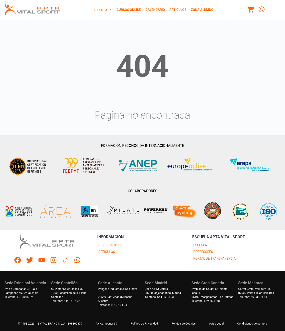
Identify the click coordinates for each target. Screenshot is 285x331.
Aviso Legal (216, 323)
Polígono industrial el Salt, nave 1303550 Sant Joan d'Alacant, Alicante (117, 295)
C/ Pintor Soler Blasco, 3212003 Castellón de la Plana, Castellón (69, 293)
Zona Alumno (202, 10)
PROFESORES (203, 252)
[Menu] (250, 10)
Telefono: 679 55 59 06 (205, 301)
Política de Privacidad (144, 323)
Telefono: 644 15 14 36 (65, 301)
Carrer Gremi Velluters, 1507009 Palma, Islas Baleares (256, 291)
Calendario (155, 10)
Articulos (178, 10)
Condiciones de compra (252, 323)
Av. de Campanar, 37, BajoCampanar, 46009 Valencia (21, 291)
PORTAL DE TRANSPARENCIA (214, 258)
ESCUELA (200, 245)
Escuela (103, 10)
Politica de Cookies (183, 323)
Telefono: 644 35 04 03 (112, 305)
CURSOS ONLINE (110, 245)
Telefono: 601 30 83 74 (18, 297)
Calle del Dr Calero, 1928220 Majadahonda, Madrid (163, 291)
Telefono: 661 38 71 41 (252, 297)
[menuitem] (103, 10)
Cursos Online (129, 10)
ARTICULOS (106, 252)
